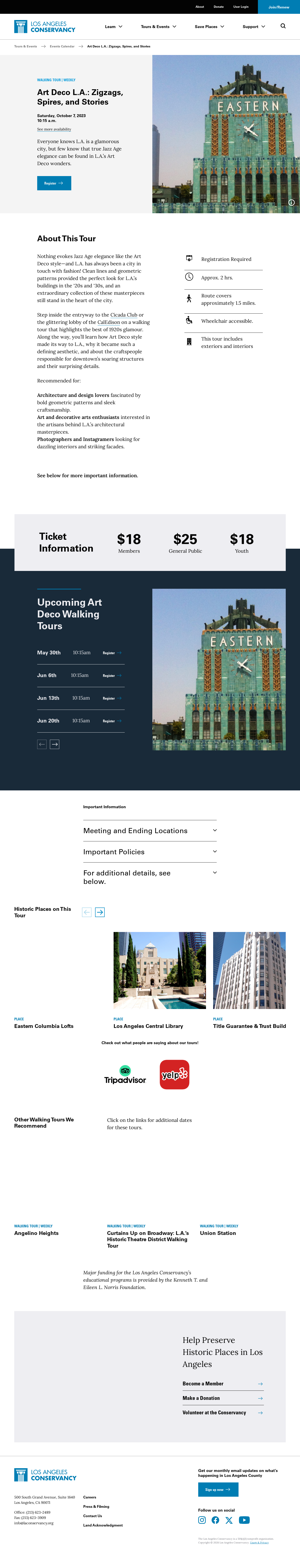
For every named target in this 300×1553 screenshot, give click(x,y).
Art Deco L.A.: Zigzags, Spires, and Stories (118, 46)
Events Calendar (62, 46)
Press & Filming (96, 1506)
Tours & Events (155, 26)
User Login (241, 6)
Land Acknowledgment (103, 1525)
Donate (219, 6)
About (200, 6)
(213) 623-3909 (33, 1517)
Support (250, 26)
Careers (89, 1497)
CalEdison (109, 322)
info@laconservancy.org (33, 1523)
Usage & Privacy (259, 1542)
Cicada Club (123, 315)
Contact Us (92, 1516)
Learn (110, 26)
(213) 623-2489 (38, 1512)
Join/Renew (279, 7)
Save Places (206, 26)
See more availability (54, 129)
